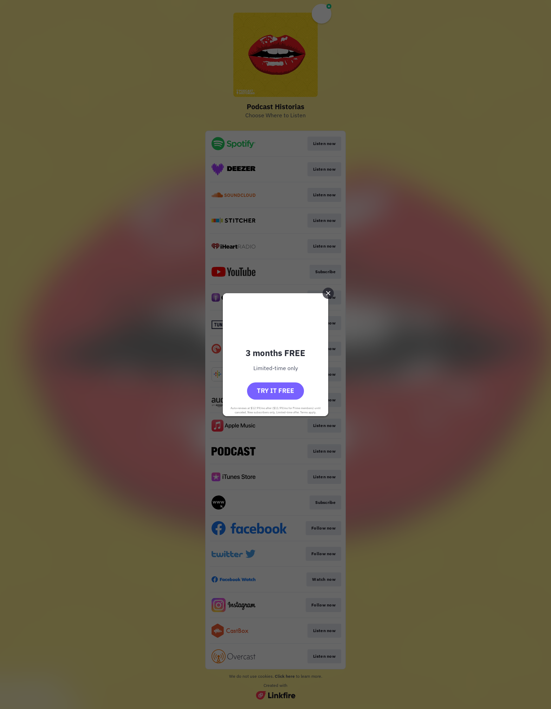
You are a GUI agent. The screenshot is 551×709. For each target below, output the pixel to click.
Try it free (275, 391)
